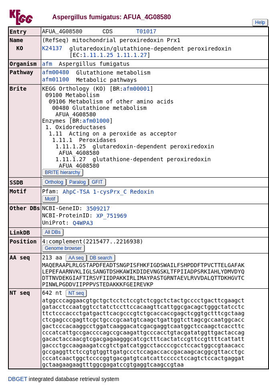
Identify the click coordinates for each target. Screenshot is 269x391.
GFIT (97, 183)
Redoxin (142, 192)
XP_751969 (111, 216)
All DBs (52, 233)
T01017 (146, 32)
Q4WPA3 (83, 224)
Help (260, 22)
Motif (50, 200)
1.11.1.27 (131, 56)
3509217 (98, 209)
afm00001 (136, 89)
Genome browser (63, 249)
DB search (101, 258)
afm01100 (55, 80)
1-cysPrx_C (109, 192)
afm (47, 64)
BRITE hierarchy (62, 173)
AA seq (76, 258)
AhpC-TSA (75, 192)
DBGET (17, 380)
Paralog (77, 183)
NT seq (76, 294)
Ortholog (54, 183)
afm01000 (95, 121)
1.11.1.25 (98, 56)
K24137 (52, 49)
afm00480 (55, 73)
